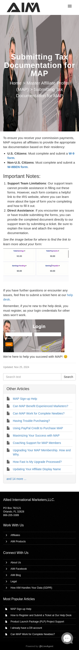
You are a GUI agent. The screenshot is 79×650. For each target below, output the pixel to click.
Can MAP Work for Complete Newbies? (33, 634)
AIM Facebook (19, 568)
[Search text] (32, 376)
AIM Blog (16, 575)
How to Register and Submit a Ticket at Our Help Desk (41, 615)
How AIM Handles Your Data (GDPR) (31, 587)
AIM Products (18, 541)
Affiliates (15, 535)
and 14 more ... (16, 479)
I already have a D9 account (26, 627)
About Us (16, 562)
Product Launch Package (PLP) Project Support (37, 621)
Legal (14, 581)
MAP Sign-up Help (21, 609)
